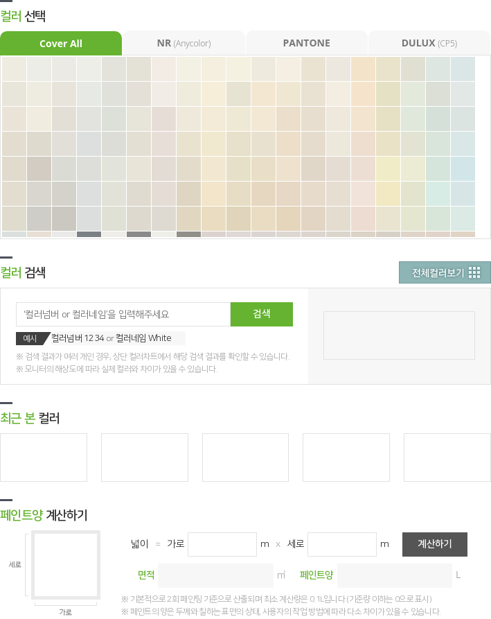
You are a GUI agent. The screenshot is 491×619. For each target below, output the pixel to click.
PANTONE (306, 42)
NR (184, 42)
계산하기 (435, 544)
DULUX (429, 42)
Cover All (60, 43)
